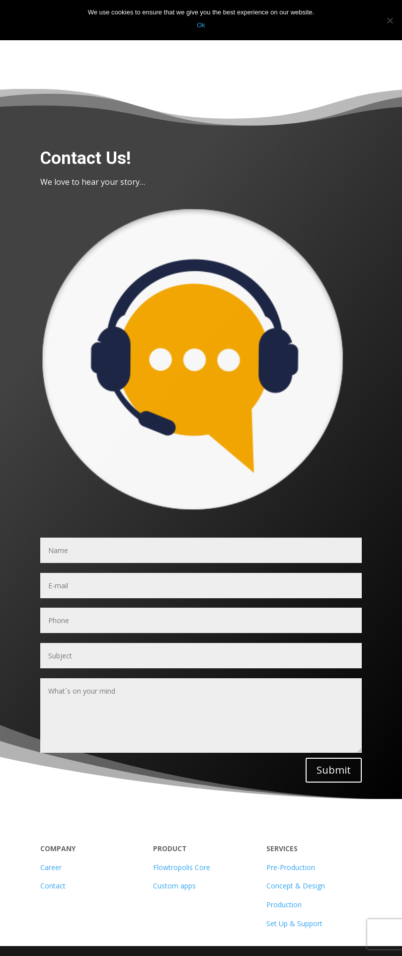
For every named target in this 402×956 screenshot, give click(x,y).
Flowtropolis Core (181, 867)
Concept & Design (295, 885)
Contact (53, 885)
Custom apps (174, 885)
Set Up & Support (294, 923)
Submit (334, 770)
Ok (201, 25)
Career (51, 867)
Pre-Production (290, 867)
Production (284, 904)
